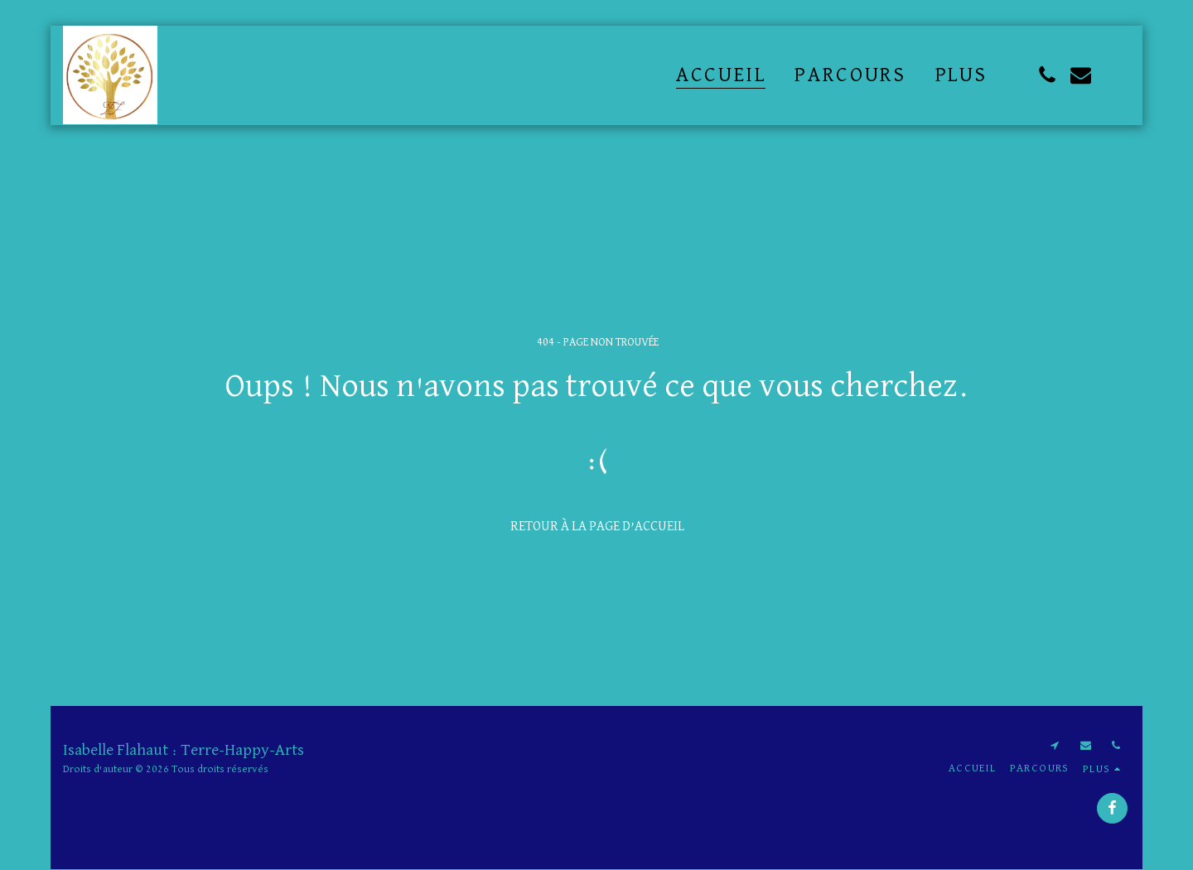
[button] (1047, 75)
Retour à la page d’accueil (597, 527)
